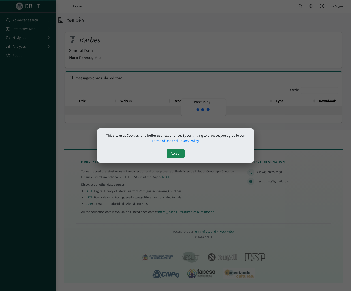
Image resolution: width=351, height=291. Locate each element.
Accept (175, 153)
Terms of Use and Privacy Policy (175, 140)
